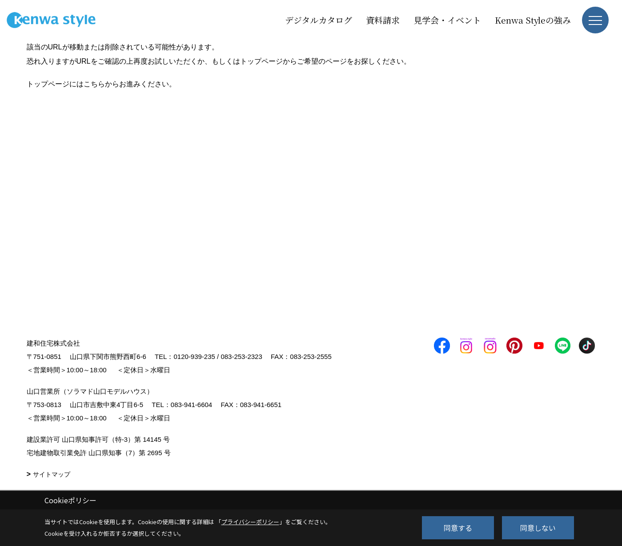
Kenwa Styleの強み (533, 20)
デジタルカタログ (318, 20)
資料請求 (383, 20)
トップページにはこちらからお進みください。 (101, 84)
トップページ (261, 61)
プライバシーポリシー (250, 521)
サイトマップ (51, 474)
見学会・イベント (447, 20)
